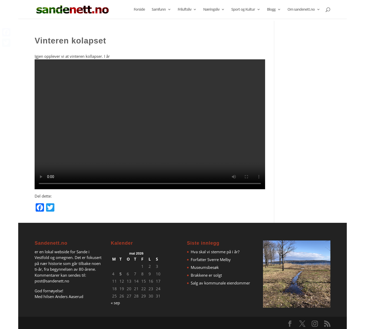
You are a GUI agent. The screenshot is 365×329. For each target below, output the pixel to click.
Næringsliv (211, 10)
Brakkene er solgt (206, 275)
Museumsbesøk (205, 267)
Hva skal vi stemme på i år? (215, 251)
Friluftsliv (184, 10)
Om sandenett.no (301, 10)
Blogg (271, 10)
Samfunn (159, 10)
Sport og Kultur (243, 10)
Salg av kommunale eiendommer (220, 283)
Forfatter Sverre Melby (211, 259)
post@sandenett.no (52, 280)
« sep (115, 302)
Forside (139, 10)
